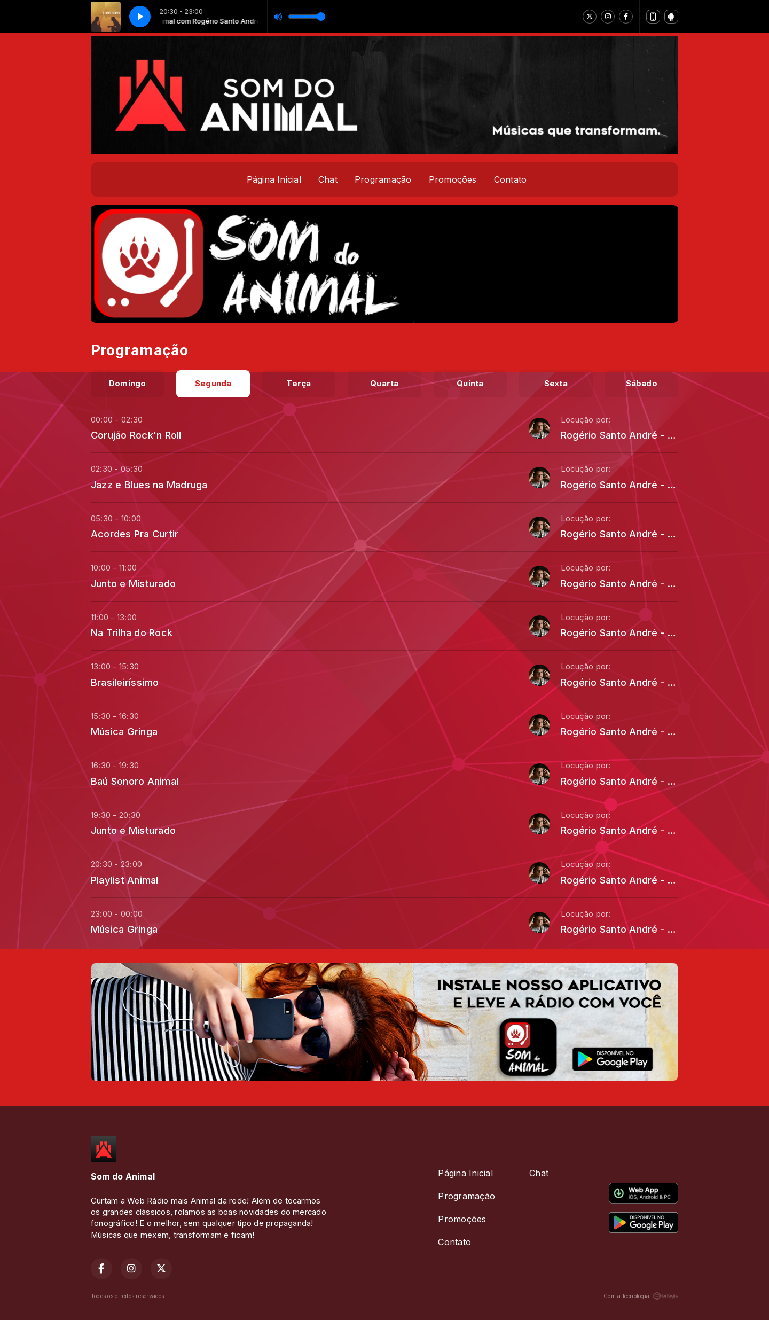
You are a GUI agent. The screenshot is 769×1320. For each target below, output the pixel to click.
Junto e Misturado (133, 583)
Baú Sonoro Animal (134, 781)
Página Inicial (274, 179)
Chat (328, 179)
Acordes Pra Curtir (134, 534)
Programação (383, 179)
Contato (510, 179)
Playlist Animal (125, 880)
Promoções (453, 179)
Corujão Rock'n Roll (136, 435)
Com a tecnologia (640, 1296)
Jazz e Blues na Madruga (149, 484)
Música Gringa (124, 731)
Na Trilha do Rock (131, 632)
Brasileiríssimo (125, 682)
